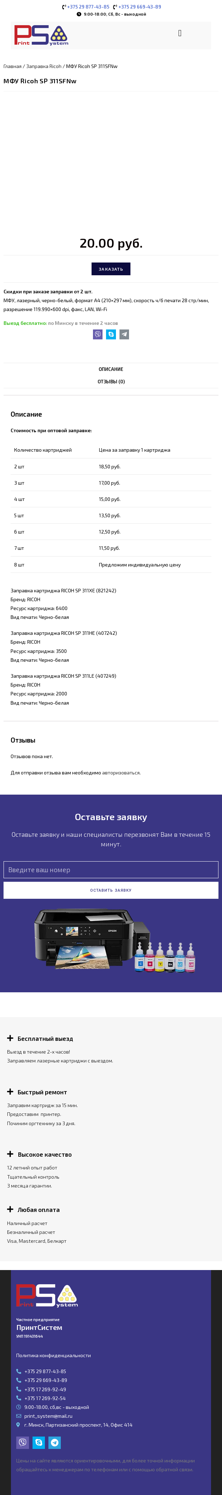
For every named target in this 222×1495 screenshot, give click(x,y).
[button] (180, 33)
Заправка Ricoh (44, 66)
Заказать (111, 268)
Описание (111, 369)
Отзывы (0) (111, 381)
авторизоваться (121, 772)
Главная (13, 66)
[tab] (111, 369)
